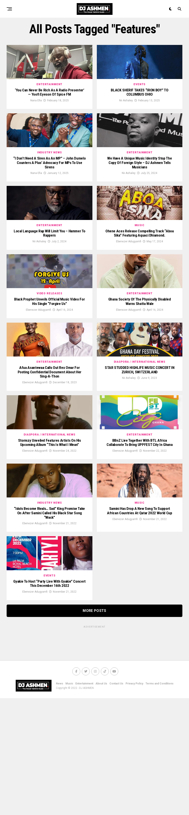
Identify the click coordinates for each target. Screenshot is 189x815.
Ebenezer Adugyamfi (128, 285)
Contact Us (116, 800)
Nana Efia (36, 114)
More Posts (94, 727)
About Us (101, 800)
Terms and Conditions (159, 800)
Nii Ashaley (126, 114)
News (59, 800)
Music (69, 800)
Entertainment (84, 800)
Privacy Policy (134, 800)
